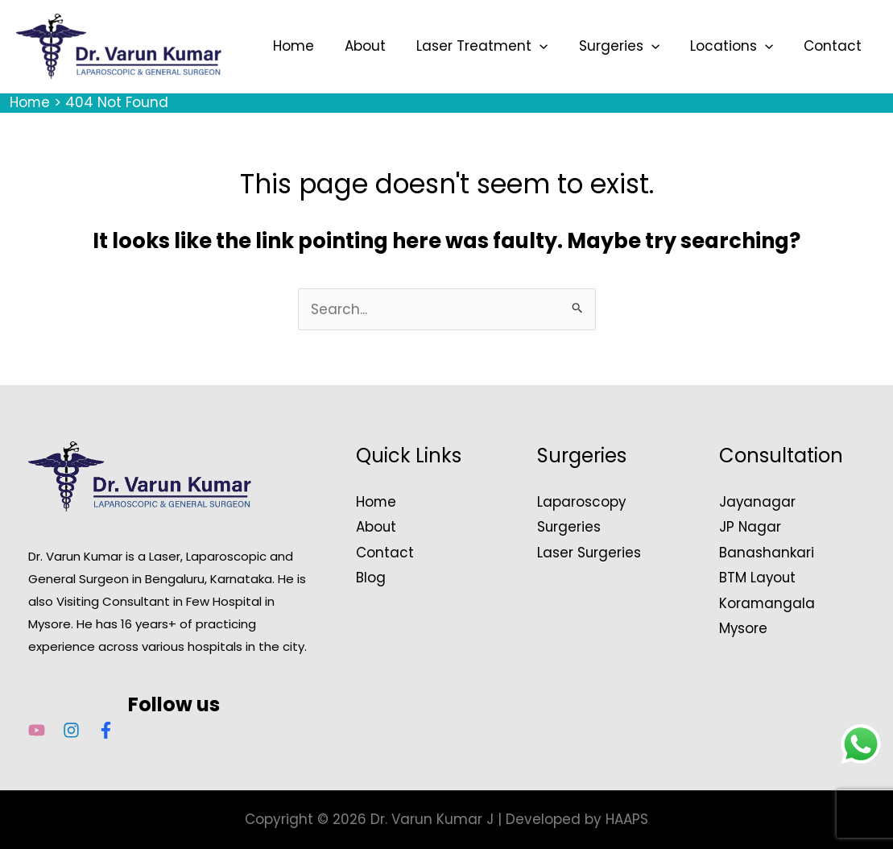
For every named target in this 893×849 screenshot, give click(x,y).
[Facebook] (105, 730)
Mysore (743, 628)
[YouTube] (36, 730)
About (379, 46)
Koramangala (767, 603)
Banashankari (766, 552)
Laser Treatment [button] (493, 46)
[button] (551, 46)
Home (311, 46)
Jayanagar (757, 501)
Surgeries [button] (627, 46)
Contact (834, 46)
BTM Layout (758, 577)
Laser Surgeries (589, 552)
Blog (371, 577)
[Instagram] (71, 730)
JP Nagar (750, 526)
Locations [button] (736, 46)
